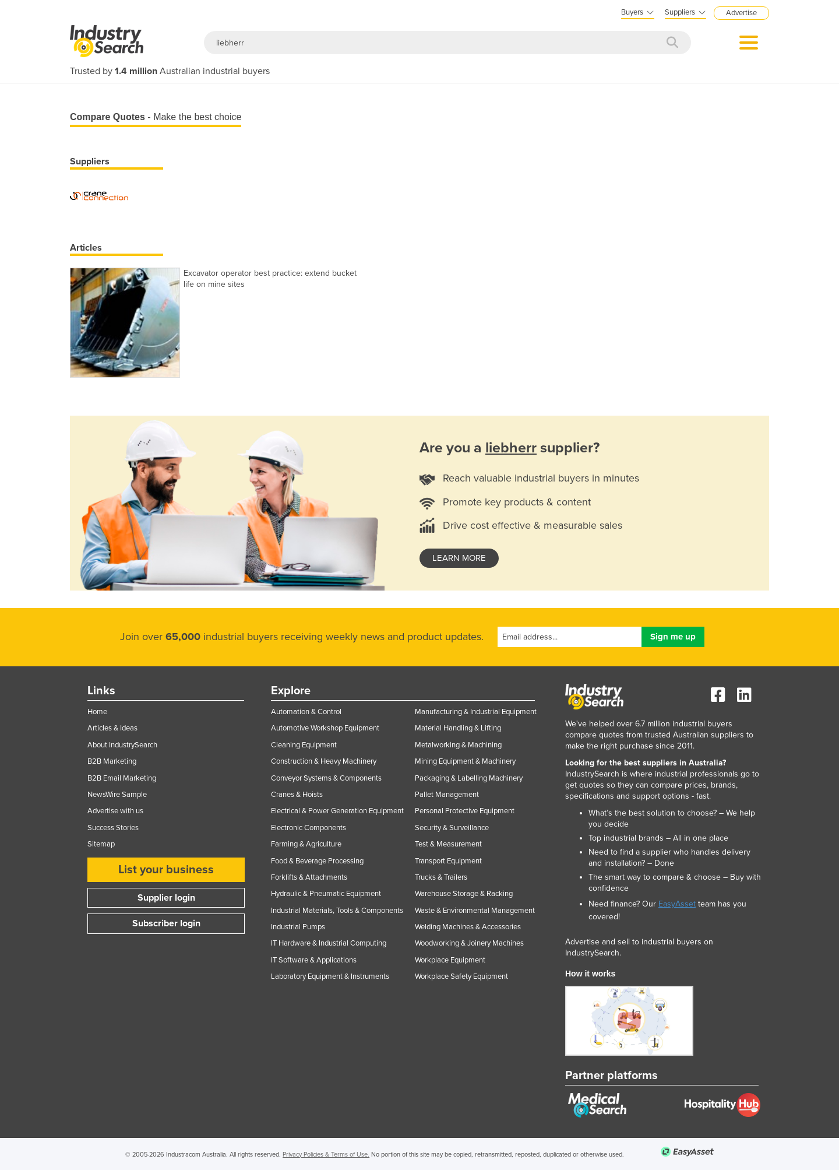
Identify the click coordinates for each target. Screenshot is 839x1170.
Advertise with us (115, 811)
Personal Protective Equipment (464, 811)
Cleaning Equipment (304, 745)
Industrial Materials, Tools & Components (337, 910)
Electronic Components (308, 827)
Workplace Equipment (450, 960)
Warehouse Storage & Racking (464, 893)
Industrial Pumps (298, 927)
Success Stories (113, 827)
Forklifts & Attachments (309, 877)
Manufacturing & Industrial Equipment (476, 711)
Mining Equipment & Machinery (465, 761)
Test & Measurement (448, 844)
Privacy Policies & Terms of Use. (326, 1154)
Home (97, 711)
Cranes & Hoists (297, 794)
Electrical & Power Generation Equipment (337, 811)
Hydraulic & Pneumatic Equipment (326, 893)
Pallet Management (447, 794)
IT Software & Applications (314, 960)
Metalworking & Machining (458, 745)
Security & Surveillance (452, 827)
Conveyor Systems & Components (326, 778)
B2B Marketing (111, 761)
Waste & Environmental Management (475, 910)
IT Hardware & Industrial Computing (328, 943)
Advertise (741, 12)
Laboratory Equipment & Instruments (330, 976)
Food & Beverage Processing (317, 861)
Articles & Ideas (112, 728)
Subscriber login (166, 923)
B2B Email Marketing (121, 778)
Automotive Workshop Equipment (325, 728)
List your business (166, 870)
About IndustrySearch (122, 745)
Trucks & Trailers (441, 877)
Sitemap (101, 844)
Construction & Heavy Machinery (323, 761)
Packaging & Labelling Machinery (469, 778)
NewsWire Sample (117, 794)
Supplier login (166, 898)
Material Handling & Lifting (458, 728)
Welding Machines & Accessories (468, 927)
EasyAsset (677, 904)
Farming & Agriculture (306, 844)
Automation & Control (306, 711)
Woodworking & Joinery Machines (469, 943)
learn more (459, 558)
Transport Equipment (448, 861)
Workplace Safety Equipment (461, 976)
